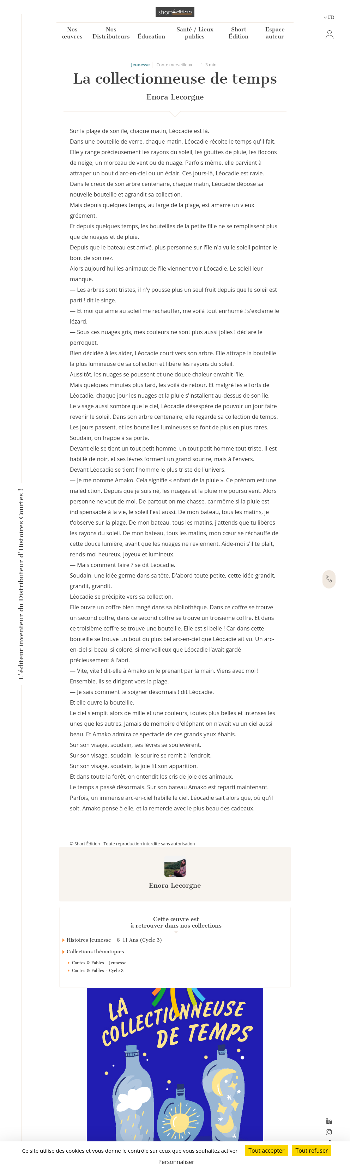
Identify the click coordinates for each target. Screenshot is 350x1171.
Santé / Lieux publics (194, 33)
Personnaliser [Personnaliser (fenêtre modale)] (176, 1162)
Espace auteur (275, 33)
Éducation (151, 36)
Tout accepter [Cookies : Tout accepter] (266, 1150)
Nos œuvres (72, 33)
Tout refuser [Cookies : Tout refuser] (311, 1150)
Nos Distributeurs (111, 33)
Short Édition (238, 33)
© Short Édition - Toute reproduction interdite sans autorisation (132, 844)
